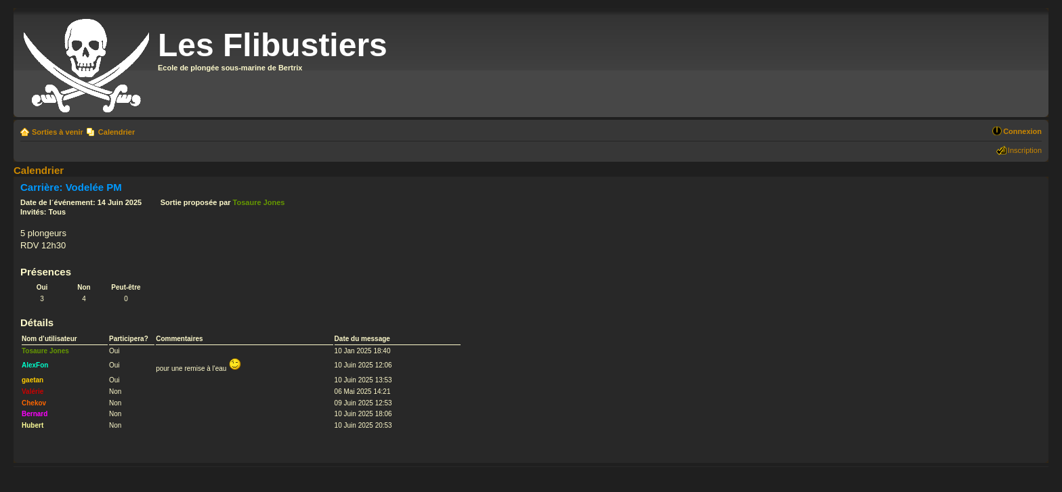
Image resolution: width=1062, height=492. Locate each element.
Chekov (34, 403)
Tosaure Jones (259, 202)
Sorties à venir (57, 132)
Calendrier (116, 132)
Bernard (34, 414)
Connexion (1022, 131)
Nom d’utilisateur (49, 338)
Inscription (1025, 150)
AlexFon (35, 365)
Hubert (32, 425)
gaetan (32, 380)
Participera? (128, 338)
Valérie (32, 391)
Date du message (362, 338)
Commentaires (179, 338)
